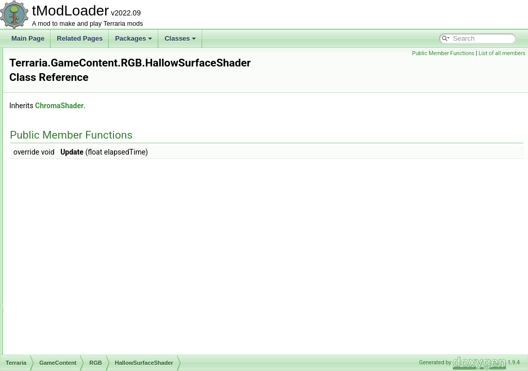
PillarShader (75, 319)
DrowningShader (82, 92)
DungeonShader (81, 115)
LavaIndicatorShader (87, 251)
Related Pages (80, 38)
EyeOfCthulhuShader (88, 149)
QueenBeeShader (83, 353)
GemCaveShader (83, 172)
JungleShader (78, 228)
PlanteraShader (80, 342)
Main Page (27, 38)
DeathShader (77, 58)
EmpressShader (81, 126)
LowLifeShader (79, 262)
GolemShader (78, 194)
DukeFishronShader (86, 104)
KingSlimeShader (83, 240)
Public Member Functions (443, 53)
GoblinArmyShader (85, 183)
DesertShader (78, 70)
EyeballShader (79, 138)
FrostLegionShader (85, 160)
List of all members (501, 53)
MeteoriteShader (82, 285)
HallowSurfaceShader (89, 206)
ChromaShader (188, 95)
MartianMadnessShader (91, 274)
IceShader (73, 217)
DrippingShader (80, 81)
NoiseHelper (76, 308)
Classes (180, 38)
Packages (133, 38)
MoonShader (76, 296)
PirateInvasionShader (88, 330)
